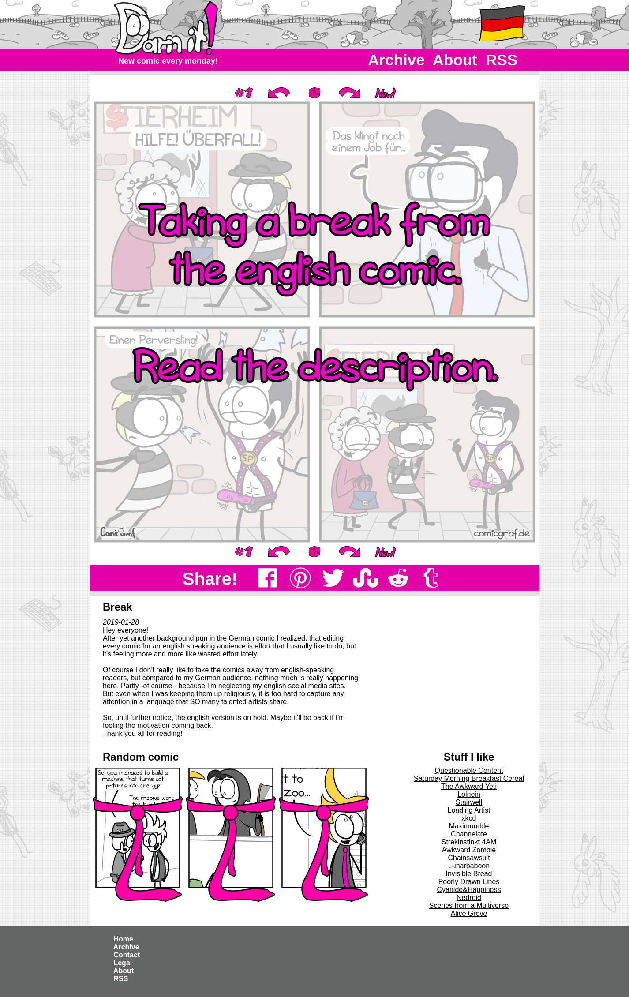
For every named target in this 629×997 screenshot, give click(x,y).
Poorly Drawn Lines (469, 881)
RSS (502, 59)
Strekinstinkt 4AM (469, 842)
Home (123, 939)
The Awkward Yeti (469, 786)
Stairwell (469, 802)
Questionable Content (469, 770)
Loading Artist (469, 810)
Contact (127, 955)
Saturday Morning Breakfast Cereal (469, 778)
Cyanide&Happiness (469, 889)
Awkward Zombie (469, 850)
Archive (396, 59)
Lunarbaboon (469, 866)
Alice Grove (469, 913)
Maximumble (469, 826)
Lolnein (468, 794)
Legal (123, 963)
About (455, 59)
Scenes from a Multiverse (469, 905)
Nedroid (469, 897)
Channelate (469, 834)
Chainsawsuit (469, 858)
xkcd (469, 818)
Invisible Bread (469, 873)
